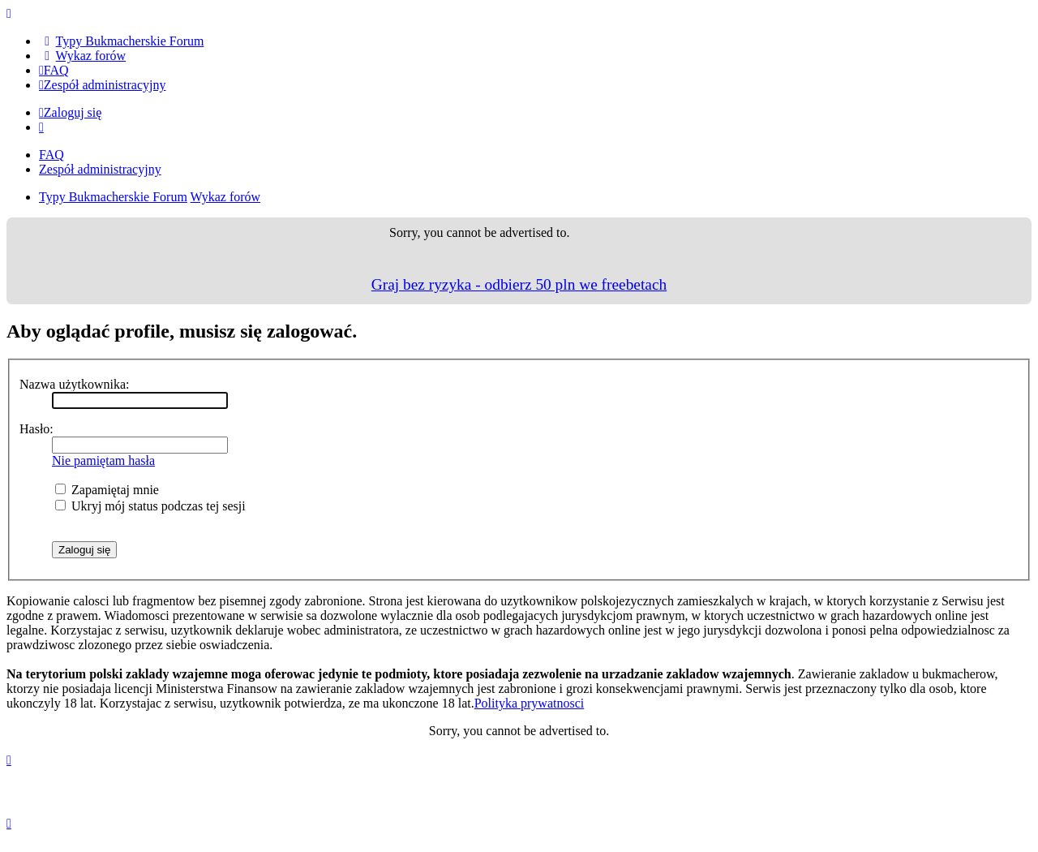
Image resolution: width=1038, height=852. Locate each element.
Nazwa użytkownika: (74, 384)
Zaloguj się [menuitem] (70, 112)
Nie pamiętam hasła (103, 460)
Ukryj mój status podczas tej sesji (150, 506)
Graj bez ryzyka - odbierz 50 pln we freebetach (519, 284)
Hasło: (36, 429)
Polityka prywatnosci (529, 703)
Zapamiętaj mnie (107, 490)
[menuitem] (121, 41)
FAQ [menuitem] (51, 154)
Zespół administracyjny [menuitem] (100, 169)
